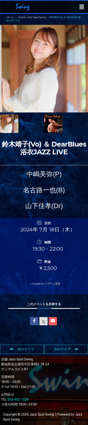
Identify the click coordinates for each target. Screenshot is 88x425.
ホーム (10, 17)
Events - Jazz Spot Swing (32, 17)
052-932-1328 (17, 399)
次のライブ (66, 349)
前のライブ (22, 349)
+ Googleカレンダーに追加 (45, 283)
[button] (82, 7)
